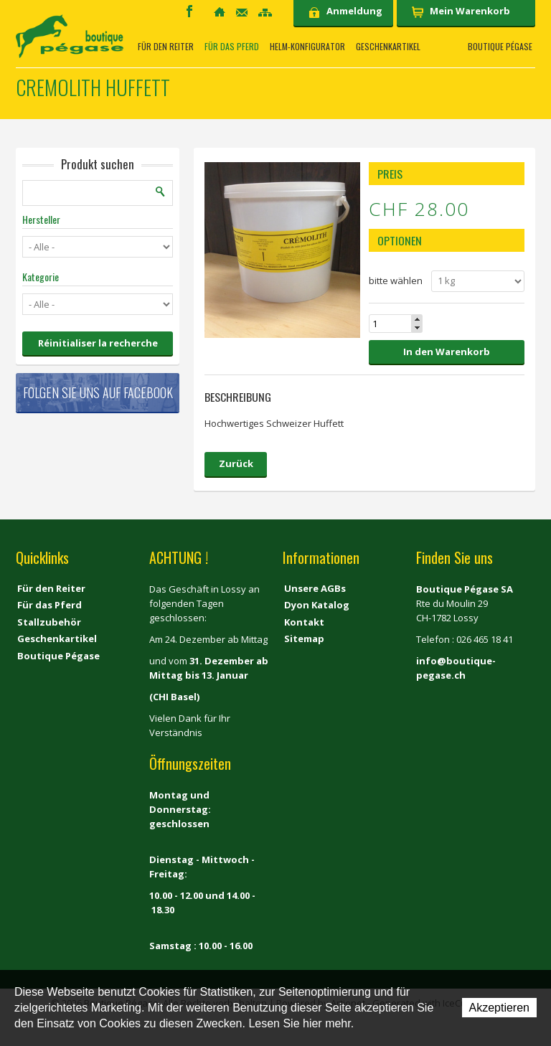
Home (219, 12)
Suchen (160, 191)
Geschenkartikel (388, 46)
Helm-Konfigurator (307, 46)
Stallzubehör (49, 622)
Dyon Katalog (316, 604)
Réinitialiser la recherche (98, 342)
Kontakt (242, 13)
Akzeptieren (499, 1008)
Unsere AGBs (315, 588)
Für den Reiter (166, 46)
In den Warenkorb (446, 351)
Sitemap (265, 13)
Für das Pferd (231, 46)
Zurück (236, 463)
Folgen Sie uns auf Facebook (98, 392)
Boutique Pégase (500, 46)
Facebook (189, 11)
